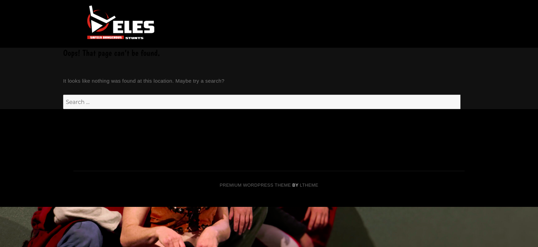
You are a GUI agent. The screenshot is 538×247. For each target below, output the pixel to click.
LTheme (309, 185)
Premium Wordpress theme (255, 185)
